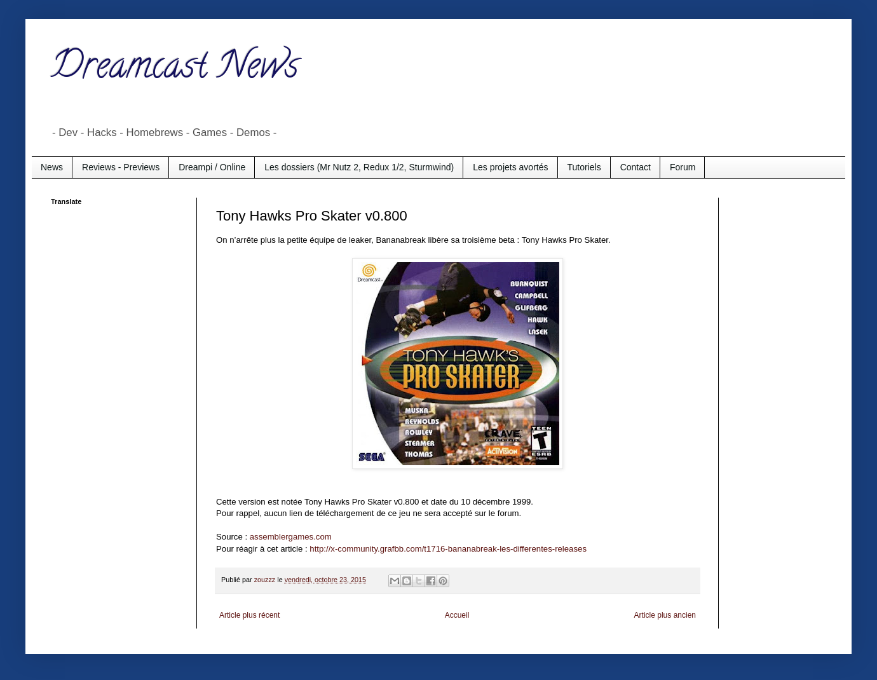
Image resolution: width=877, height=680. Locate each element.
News (52, 167)
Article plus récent (249, 615)
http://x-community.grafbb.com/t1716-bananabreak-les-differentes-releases (448, 549)
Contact (635, 167)
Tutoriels (584, 167)
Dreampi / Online (212, 167)
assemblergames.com (291, 536)
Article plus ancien (665, 615)
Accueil (457, 615)
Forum (682, 167)
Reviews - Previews (121, 167)
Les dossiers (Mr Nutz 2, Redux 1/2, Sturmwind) (359, 167)
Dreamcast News (175, 69)
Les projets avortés (510, 167)
